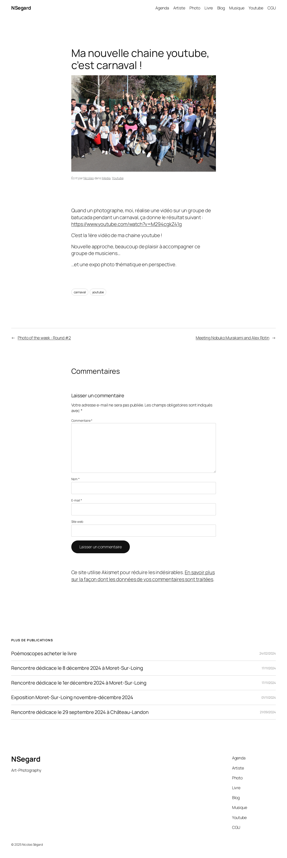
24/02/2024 (267, 653)
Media (106, 178)
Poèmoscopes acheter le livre (44, 653)
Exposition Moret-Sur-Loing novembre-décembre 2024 (72, 697)
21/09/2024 (268, 712)
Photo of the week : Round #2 (44, 337)
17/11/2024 (269, 668)
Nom (75, 479)
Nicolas (88, 178)
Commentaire (82, 420)
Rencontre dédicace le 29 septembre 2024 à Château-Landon (79, 712)
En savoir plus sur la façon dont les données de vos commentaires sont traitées (143, 575)
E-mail (76, 500)
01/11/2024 (268, 697)
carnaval (80, 292)
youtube (98, 292)
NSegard (21, 7)
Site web (77, 521)
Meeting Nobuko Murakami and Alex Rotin (232, 337)
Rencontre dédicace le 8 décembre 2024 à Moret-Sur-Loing (77, 668)
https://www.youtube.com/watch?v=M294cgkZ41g (126, 224)
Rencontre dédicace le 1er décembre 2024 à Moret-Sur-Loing (78, 682)
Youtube (117, 178)
